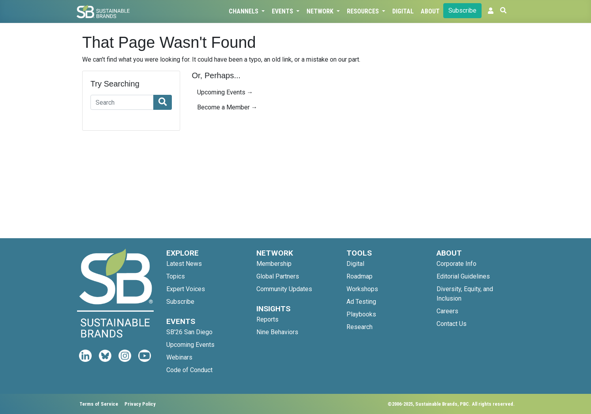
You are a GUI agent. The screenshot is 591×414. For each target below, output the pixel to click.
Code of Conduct (189, 370)
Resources (363, 11)
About (430, 11)
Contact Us (452, 323)
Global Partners (277, 276)
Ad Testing (361, 301)
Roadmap (359, 276)
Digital (403, 11)
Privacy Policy (140, 404)
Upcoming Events (190, 344)
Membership (274, 263)
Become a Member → (227, 107)
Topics (175, 276)
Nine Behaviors (277, 332)
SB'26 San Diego (189, 332)
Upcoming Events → (225, 92)
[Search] (122, 102)
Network (321, 11)
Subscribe (462, 10)
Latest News (184, 263)
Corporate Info (456, 263)
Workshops (362, 289)
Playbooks (361, 314)
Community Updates (284, 289)
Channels (244, 11)
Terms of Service (98, 404)
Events (283, 11)
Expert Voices (185, 289)
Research (359, 327)
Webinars (179, 357)
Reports (267, 319)
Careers (447, 311)
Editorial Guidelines (463, 276)
